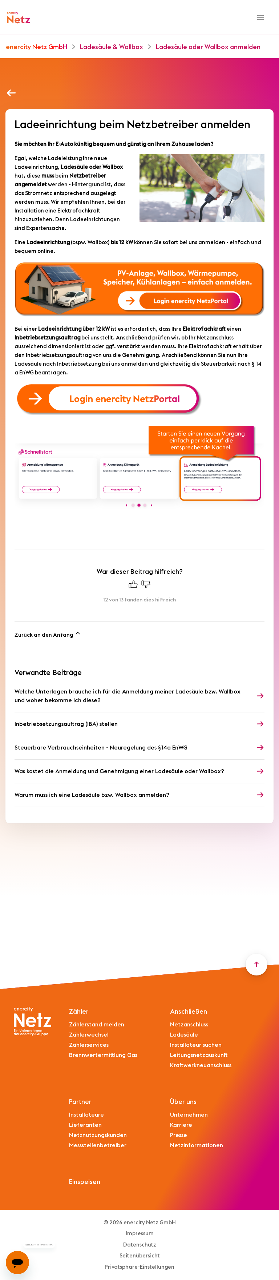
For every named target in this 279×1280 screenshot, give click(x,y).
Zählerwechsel (89, 1035)
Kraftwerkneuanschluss (200, 1065)
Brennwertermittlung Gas (103, 1055)
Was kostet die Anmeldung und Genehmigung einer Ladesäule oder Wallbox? (119, 771)
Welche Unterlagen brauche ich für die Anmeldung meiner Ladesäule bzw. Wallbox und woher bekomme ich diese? (127, 696)
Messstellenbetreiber (97, 1145)
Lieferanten (85, 1125)
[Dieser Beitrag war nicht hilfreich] (146, 586)
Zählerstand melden (96, 1024)
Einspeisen (84, 1181)
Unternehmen (189, 1115)
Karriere (181, 1125)
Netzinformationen (196, 1145)
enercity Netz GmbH (36, 47)
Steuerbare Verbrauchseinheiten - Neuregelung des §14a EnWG (101, 748)
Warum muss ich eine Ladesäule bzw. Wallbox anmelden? (92, 795)
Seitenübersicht (140, 1256)
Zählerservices (89, 1045)
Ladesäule (184, 1035)
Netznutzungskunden (98, 1135)
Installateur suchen (196, 1045)
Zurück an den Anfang (48, 633)
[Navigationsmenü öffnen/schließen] (260, 17)
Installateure (86, 1115)
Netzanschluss (189, 1024)
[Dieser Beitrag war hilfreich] (133, 586)
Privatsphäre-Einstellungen (139, 1267)
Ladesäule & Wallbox (111, 47)
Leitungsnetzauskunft (199, 1055)
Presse (178, 1135)
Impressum (140, 1233)
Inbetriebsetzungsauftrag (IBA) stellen (66, 724)
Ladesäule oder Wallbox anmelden (208, 47)
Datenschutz (139, 1245)
